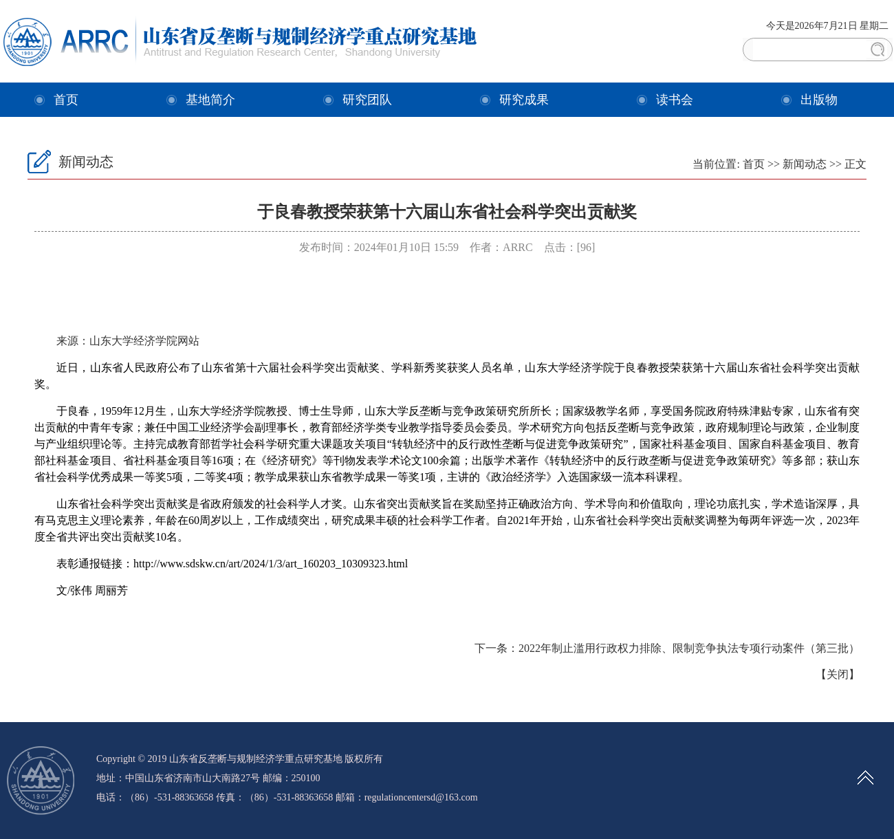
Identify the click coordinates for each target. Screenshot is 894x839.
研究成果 (524, 100)
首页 (66, 100)
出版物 (819, 100)
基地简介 (210, 100)
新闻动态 (805, 164)
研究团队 (367, 100)
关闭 (838, 674)
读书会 (674, 100)
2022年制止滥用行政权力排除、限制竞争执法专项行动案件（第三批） (689, 648)
